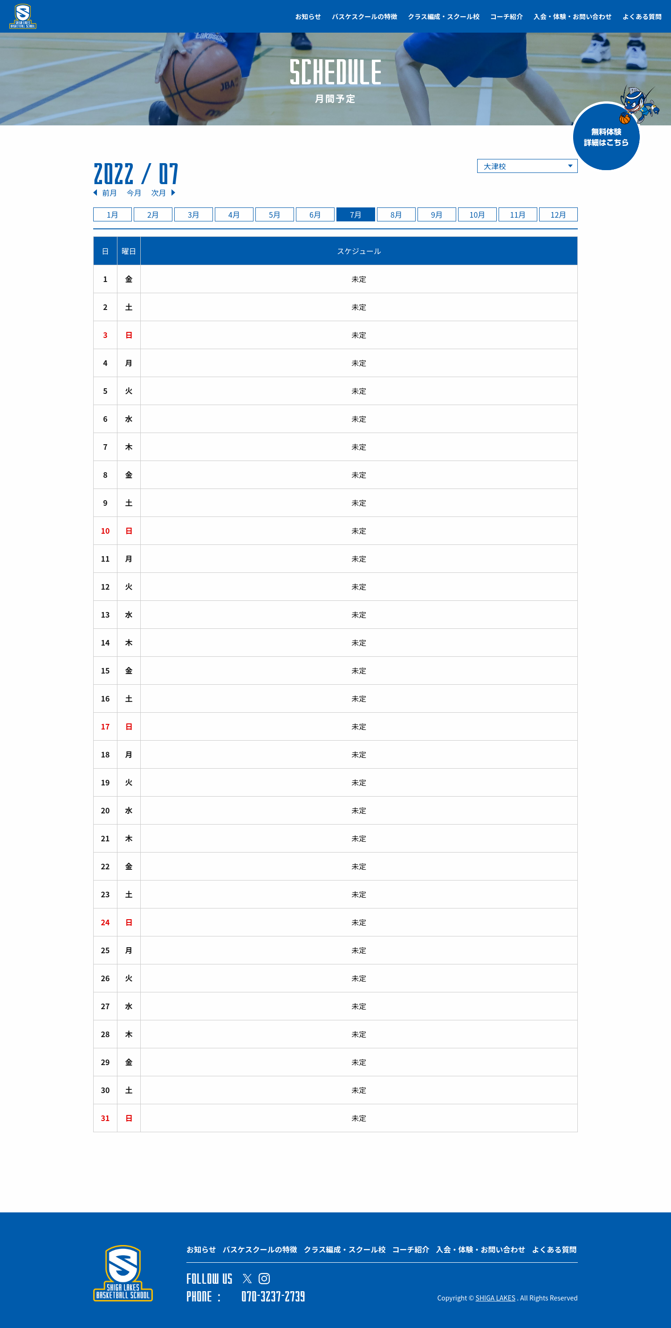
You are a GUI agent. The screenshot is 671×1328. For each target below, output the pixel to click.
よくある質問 (642, 16)
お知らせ (308, 16)
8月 (396, 214)
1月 (112, 214)
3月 (193, 214)
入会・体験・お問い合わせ (573, 16)
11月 (518, 214)
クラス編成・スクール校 (443, 16)
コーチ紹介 (506, 16)
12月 (559, 214)
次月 (158, 192)
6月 (315, 214)
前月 (109, 192)
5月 (275, 214)
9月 (437, 214)
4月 (234, 214)
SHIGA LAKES (496, 1297)
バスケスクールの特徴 (364, 16)
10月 (478, 214)
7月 (356, 214)
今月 (134, 192)
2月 (153, 214)
